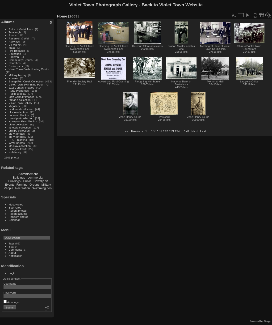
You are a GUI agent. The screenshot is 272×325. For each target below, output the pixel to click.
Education (15, 53)
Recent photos (18, 210)
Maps (12, 47)
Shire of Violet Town (21, 29)
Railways (14, 41)
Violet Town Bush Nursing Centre (29, 69)
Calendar (14, 219)
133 (171, 131)
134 (177, 131)
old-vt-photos (17, 133)
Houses (13, 78)
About (12, 252)
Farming (21, 184)
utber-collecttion (18, 124)
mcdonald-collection (21, 109)
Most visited (16, 204)
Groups (34, 184)
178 (186, 131)
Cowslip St (40, 181)
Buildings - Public (19, 181)
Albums (7, 22)
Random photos (18, 216)
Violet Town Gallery (20, 102)
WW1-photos (17, 142)
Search (13, 246)
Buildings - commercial (28, 177)
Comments (15, 249)
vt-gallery (14, 105)
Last (203, 131)
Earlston (14, 56)
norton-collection (19, 115)
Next (195, 131)
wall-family (15, 152)
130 (153, 131)
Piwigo (267, 321)
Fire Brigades (17, 50)
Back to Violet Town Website (172, 4)
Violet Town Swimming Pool (26, 84)
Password (10, 292)
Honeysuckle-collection (23, 121)
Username (10, 283)
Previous (137, 131)
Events (9, 184)
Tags (12, 243)
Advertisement (28, 174)
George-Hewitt (18, 148)
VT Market (15, 44)
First (126, 131)
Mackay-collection (20, 145)
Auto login (12, 302)
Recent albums (18, 213)
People (8, 188)
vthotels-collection (20, 127)
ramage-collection (20, 99)
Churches (15, 62)
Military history (17, 75)
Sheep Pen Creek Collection (26, 81)
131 (159, 131)
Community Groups (21, 59)
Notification (15, 255)
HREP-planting (18, 139)
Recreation (22, 188)
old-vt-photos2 (17, 136)
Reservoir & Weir (19, 38)
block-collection (18, 112)
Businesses (16, 66)
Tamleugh (15, 32)
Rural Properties (19, 90)
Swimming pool (42, 188)
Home (62, 16)
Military (46, 184)
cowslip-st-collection (21, 118)
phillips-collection (19, 130)
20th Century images (21, 96)
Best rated (15, 207)
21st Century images (21, 87)
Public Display (17, 93)
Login (12, 273)
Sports (13, 35)
